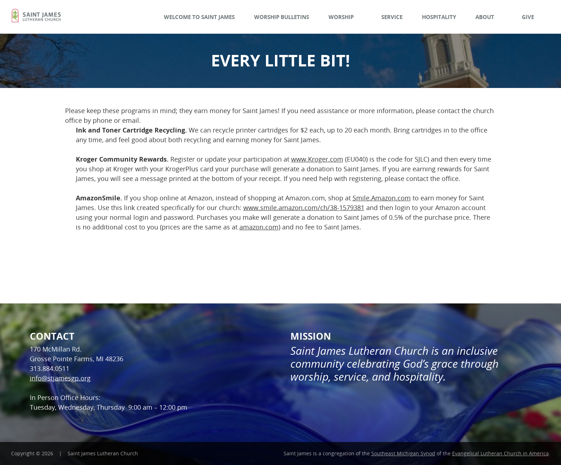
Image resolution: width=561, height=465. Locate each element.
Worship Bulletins (281, 17)
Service (392, 17)
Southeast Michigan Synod (403, 453)
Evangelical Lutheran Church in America (500, 453)
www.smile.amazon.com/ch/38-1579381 (303, 207)
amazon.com (259, 227)
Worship (345, 17)
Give (532, 17)
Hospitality (439, 17)
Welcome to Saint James (199, 17)
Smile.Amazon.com (382, 198)
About (488, 17)
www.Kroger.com (317, 159)
